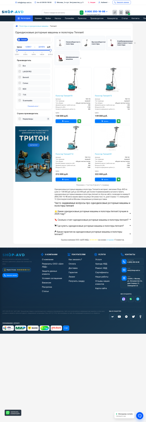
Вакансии (44, 269)
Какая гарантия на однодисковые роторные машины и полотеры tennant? (92, 226)
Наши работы (99, 269)
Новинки (38, 18)
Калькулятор (112, 18)
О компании (45, 253)
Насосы (58, 18)
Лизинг (70, 269)
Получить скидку (73, 274)
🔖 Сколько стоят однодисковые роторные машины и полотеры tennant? (92, 213)
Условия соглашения (49, 265)
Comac (25, 83)
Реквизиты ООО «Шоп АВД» (51, 257)
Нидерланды (28, 119)
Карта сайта (98, 278)
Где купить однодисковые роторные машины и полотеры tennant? (92, 219)
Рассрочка (45, 274)
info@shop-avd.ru (24, 2)
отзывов (110, 233)
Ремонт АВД (98, 261)
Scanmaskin (27, 101)
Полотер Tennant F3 (103, 89)
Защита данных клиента (50, 261)
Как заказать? (72, 253)
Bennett (26, 77)
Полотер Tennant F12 (64, 147)
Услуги (96, 253)
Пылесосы (82, 18)
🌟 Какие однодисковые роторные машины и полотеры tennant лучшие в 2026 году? (92, 205)
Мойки (48, 18)
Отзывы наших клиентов (103, 274)
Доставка (70, 261)
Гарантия (70, 265)
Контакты (135, 18)
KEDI (24, 89)
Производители (96, 18)
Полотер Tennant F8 (64, 89)
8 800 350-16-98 (96, 11)
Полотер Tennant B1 (103, 147)
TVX (24, 95)
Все (24, 66)
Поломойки (69, 18)
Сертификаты (99, 265)
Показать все (33, 106)
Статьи (125, 18)
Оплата (70, 257)
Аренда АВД (98, 257)
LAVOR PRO (27, 72)
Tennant (22, 40)
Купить (66, 114)
